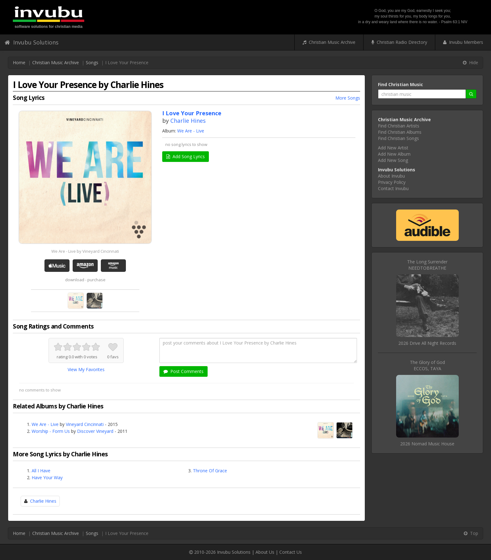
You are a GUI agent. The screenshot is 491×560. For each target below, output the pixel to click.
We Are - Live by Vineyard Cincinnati (85, 251)
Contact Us (290, 552)
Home (19, 62)
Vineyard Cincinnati (85, 424)
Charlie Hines (188, 120)
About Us (265, 552)
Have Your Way (47, 477)
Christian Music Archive (328, 42)
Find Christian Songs (398, 138)
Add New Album (394, 154)
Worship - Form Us (51, 431)
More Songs (347, 98)
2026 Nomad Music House (427, 444)
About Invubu (391, 176)
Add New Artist (393, 148)
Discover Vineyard (95, 431)
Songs (92, 62)
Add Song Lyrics (185, 156)
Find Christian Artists (398, 126)
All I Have (41, 471)
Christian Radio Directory (399, 42)
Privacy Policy (392, 182)
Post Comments (183, 371)
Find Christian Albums (399, 132)
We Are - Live (190, 131)
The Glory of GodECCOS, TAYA (427, 365)
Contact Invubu (393, 188)
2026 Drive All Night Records (427, 343)
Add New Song (393, 160)
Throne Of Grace (210, 471)
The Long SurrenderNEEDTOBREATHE (427, 265)
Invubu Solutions (32, 42)
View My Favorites (86, 369)
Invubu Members (463, 42)
